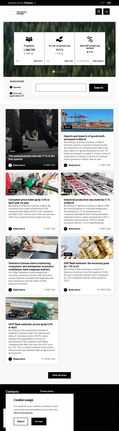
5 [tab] (65, 72)
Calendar (17, 87)
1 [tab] (54, 72)
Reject (20, 421)
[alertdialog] (40, 412)
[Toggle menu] (106, 11)
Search (98, 87)
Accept (39, 421)
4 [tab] (62, 72)
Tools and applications (15, 94)
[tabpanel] (29, 48)
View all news (59, 375)
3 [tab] (59, 72)
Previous (10, 48)
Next (109, 48)
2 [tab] (57, 72)
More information (23, 412)
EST (103, 3)
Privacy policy (46, 391)
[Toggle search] (98, 11)
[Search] (61, 88)
